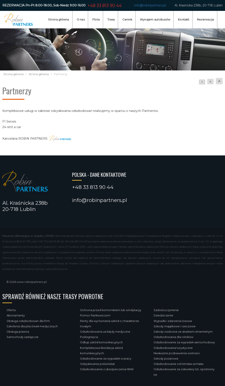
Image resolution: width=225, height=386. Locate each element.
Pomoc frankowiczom (95, 315)
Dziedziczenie (163, 315)
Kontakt (183, 19)
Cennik (127, 19)
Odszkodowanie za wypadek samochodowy (184, 342)
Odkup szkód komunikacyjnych (101, 342)
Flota (96, 19)
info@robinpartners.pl (150, 5)
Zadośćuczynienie (166, 310)
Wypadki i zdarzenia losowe (173, 321)
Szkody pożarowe (166, 358)
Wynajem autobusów (155, 19)
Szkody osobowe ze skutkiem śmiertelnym (183, 331)
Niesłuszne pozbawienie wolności (177, 353)
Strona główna (58, 19)
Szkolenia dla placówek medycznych (32, 326)
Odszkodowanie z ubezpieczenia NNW (107, 369)
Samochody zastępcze (22, 337)
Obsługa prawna (18, 331)
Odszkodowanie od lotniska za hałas (178, 364)
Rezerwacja (205, 19)
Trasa (111, 19)
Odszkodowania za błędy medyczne (105, 331)
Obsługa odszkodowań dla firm (28, 321)
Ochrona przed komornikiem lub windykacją (110, 310)
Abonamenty (16, 315)
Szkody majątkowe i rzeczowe (174, 326)
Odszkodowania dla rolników (173, 337)
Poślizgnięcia (89, 337)
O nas (81, 19)
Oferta (11, 310)
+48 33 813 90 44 (105, 5)
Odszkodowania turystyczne (173, 347)
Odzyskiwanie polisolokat (97, 364)
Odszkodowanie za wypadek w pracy (105, 358)
